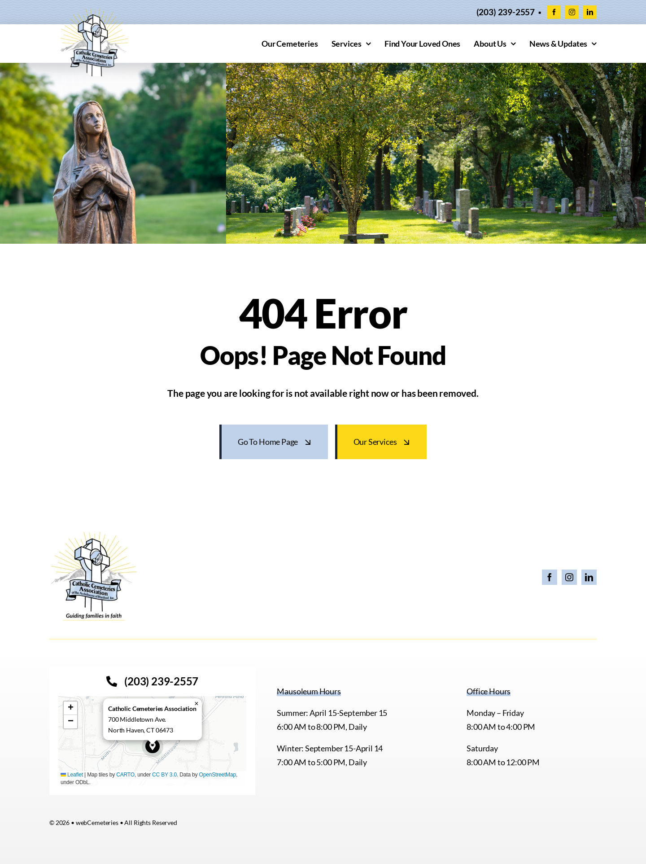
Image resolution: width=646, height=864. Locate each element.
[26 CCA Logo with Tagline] (94, 534)
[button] (152, 746)
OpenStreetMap (217, 775)
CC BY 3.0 (164, 775)
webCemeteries (97, 822)
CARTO (125, 775)
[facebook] (554, 12)
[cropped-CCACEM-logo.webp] (94, 13)
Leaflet (72, 775)
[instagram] (572, 12)
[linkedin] (590, 12)
